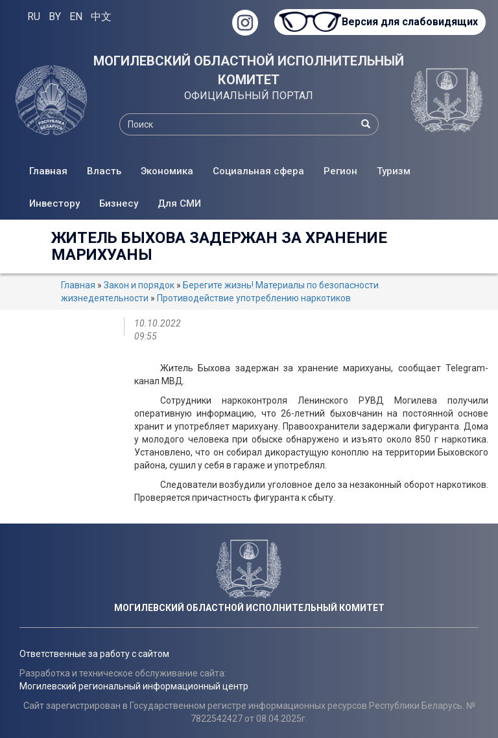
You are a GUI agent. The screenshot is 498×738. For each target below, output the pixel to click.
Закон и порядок (139, 285)
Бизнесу (118, 203)
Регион (340, 171)
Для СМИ (179, 203)
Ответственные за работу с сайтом (94, 654)
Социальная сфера (258, 171)
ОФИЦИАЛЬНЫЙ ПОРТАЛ (248, 95)
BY (55, 16)
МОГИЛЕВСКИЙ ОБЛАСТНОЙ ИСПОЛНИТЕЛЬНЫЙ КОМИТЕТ (248, 70)
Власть (104, 171)
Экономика (167, 171)
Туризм (393, 171)
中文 (101, 16)
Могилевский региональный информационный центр (133, 686)
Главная (48, 171)
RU (33, 16)
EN (75, 16)
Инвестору (54, 203)
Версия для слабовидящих (407, 22)
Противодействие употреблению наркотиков (254, 298)
